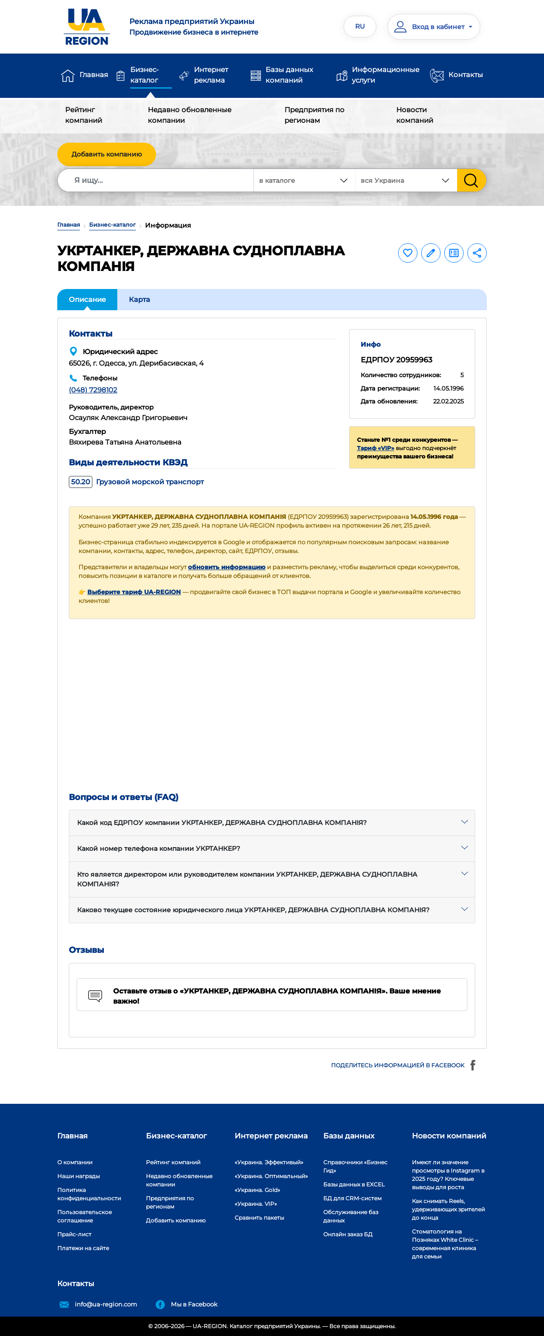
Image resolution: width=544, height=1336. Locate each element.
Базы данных (349, 1135)
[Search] (156, 180)
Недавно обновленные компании (189, 115)
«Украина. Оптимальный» (271, 1176)
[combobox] (406, 180)
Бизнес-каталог (144, 74)
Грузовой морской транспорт (136, 481)
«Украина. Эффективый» (269, 1162)
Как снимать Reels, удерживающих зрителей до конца (448, 1209)
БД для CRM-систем (352, 1198)
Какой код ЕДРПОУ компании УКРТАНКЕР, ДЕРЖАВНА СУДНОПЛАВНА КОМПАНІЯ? (222, 822)
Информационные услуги (385, 74)
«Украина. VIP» (256, 1203)
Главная (93, 74)
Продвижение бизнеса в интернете (197, 26)
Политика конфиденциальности (89, 1194)
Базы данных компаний (289, 74)
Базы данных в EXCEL (354, 1184)
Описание (87, 299)
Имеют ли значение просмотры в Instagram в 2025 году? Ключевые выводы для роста (448, 1175)
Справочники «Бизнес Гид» (355, 1166)
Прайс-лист (74, 1234)
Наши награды (78, 1176)
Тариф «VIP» (375, 448)
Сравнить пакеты (259, 1217)
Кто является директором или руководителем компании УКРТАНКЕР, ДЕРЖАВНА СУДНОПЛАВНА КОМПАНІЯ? (247, 879)
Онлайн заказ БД (348, 1234)
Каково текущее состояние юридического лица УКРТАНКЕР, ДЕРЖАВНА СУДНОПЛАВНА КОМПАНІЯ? (253, 910)
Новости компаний (414, 115)
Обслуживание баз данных (350, 1216)
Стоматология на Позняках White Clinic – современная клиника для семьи (445, 1244)
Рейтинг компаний (83, 115)
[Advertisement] (272, 705)
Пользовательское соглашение (84, 1216)
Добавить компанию (107, 154)
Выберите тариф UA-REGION (134, 592)
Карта (139, 299)
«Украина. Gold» (257, 1189)
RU (360, 26)
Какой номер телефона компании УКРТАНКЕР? (158, 848)
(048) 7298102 (93, 389)
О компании (74, 1162)
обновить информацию (227, 567)
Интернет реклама (211, 74)
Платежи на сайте (83, 1248)
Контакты (465, 74)
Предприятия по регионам (314, 115)
